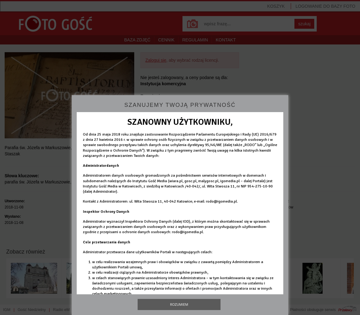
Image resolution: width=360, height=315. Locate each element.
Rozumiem (179, 304)
